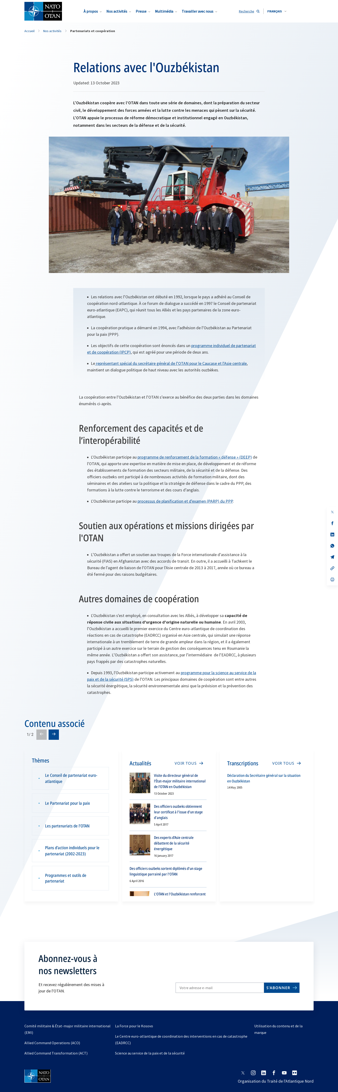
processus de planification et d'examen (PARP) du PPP (185, 501)
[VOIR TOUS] (188, 763)
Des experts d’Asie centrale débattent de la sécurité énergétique (174, 843)
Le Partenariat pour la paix (67, 804)
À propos (91, 11)
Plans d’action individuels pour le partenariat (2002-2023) (72, 851)
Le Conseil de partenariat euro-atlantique (71, 779)
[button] (276, 11)
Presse (141, 11)
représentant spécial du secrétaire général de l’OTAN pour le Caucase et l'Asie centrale (171, 363)
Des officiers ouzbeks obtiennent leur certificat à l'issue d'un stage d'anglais (178, 812)
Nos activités (116, 11)
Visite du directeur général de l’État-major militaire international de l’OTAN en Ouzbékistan (180, 781)
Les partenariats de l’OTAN (67, 826)
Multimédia (164, 11)
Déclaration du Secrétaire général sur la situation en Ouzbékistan (263, 778)
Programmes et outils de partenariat (65, 878)
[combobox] (276, 11)
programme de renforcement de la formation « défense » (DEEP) (195, 457)
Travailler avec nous (197, 11)
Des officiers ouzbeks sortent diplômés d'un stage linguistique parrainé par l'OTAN (166, 871)
